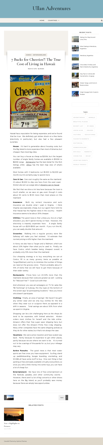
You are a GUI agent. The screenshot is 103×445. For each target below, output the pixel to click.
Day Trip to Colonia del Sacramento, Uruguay (87, 75)
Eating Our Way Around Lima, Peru (87, 38)
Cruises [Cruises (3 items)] (90, 130)
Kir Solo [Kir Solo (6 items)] (77, 151)
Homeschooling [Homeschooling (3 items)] (80, 147)
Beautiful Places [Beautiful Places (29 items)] (80, 121)
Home (42, 20)
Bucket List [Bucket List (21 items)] (78, 126)
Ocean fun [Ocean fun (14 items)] (77, 156)
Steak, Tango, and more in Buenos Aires (88, 84)
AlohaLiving (31, 162)
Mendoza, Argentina (86, 55)
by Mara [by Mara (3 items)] (90, 126)
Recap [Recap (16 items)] (88, 156)
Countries (52, 20)
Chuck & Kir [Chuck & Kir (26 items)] (78, 130)
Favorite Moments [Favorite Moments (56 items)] (81, 139)
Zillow (28, 165)
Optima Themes (21, 441)
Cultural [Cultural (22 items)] (77, 134)
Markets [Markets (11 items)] (88, 151)
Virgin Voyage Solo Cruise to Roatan (89, 93)
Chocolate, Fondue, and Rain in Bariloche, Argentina (89, 66)
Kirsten (42, 69)
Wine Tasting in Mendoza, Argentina (88, 47)
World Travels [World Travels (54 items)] (79, 164)
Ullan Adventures (52, 8)
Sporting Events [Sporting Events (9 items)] (80, 160)
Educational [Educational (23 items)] (90, 134)
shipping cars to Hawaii (49, 185)
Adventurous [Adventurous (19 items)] (79, 117)
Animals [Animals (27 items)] (92, 117)
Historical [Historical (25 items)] (78, 143)
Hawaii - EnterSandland (36, 55)
